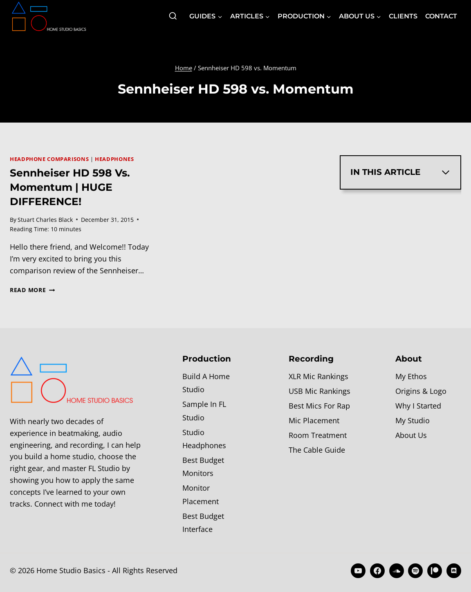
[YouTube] (358, 570)
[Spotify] (415, 570)
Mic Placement (314, 420)
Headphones (114, 159)
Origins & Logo (420, 391)
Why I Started (418, 406)
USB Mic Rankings (319, 391)
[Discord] (453, 570)
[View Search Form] (173, 16)
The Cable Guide (317, 450)
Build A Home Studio (206, 382)
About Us (411, 435)
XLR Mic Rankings (318, 376)
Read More (32, 290)
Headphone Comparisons (49, 159)
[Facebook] (377, 570)
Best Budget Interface (203, 522)
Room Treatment (318, 435)
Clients (403, 16)
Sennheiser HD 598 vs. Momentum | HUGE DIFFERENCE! (70, 187)
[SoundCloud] (396, 570)
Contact (441, 16)
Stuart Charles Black (45, 219)
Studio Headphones (204, 438)
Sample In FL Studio (204, 410)
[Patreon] (434, 570)
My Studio (412, 420)
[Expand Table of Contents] (446, 172)
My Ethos (411, 376)
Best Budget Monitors (203, 466)
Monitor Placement (200, 494)
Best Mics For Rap (319, 406)
